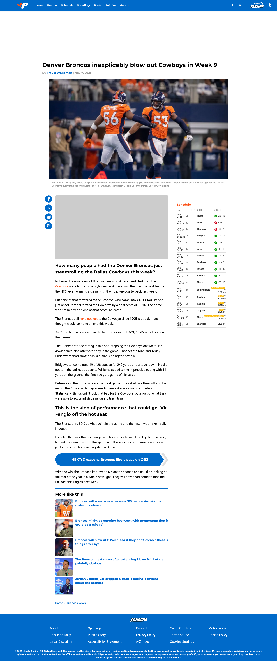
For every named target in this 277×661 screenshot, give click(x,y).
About (54, 628)
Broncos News (76, 603)
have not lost (88, 319)
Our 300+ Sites (180, 628)
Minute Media (30, 651)
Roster (98, 5)
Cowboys (61, 286)
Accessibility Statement (105, 641)
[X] (239, 5)
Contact (141, 628)
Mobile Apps (217, 628)
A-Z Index (143, 641)
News (40, 5)
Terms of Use (179, 635)
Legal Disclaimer (61, 641)
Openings (94, 628)
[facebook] (233, 5)
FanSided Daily (60, 635)
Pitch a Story (97, 635)
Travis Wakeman (59, 73)
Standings (84, 5)
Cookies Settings (182, 641)
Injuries (111, 5)
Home (59, 603)
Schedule (67, 5)
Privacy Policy (146, 635)
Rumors (52, 5)
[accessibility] (270, 5)
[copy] (48, 225)
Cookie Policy (217, 635)
